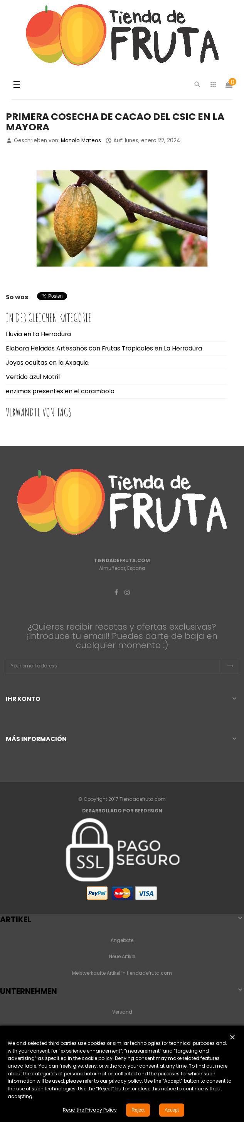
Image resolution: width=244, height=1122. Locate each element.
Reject (138, 1110)
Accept (172, 1110)
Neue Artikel (122, 956)
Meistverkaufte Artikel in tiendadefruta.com (122, 973)
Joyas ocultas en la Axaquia (47, 362)
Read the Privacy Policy (90, 1110)
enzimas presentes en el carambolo (60, 391)
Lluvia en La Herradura (38, 334)
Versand (122, 1012)
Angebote (122, 940)
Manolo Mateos (81, 140)
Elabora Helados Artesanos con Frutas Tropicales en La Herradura (104, 348)
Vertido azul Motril (33, 376)
